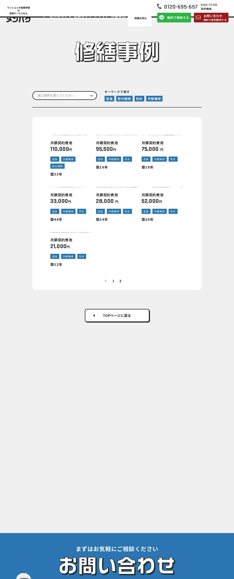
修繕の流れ (144, 20)
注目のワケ (97, 20)
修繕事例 (127, 20)
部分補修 (124, 98)
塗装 (109, 98)
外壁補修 (154, 98)
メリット (113, 20)
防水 (139, 98)
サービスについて (74, 20)
